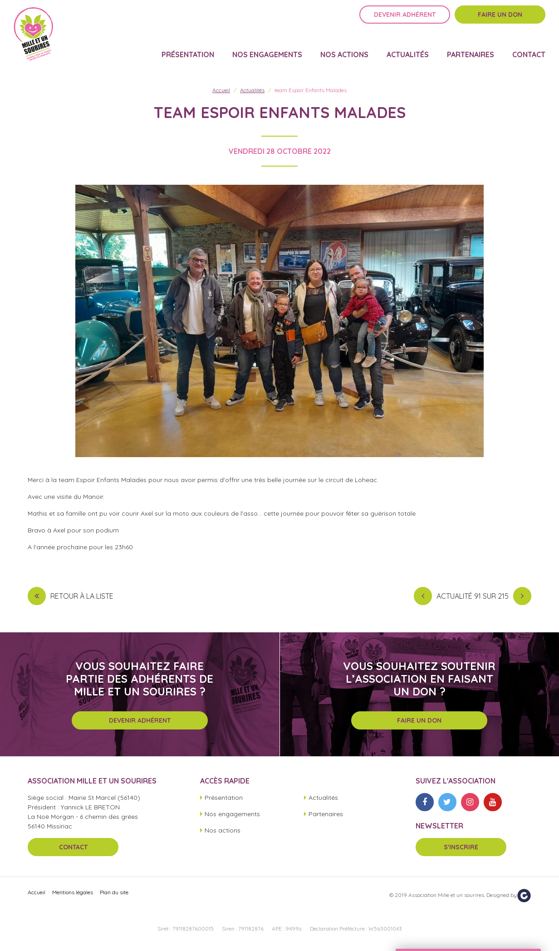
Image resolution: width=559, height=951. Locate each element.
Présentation (188, 48)
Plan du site (114, 892)
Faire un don (500, 21)
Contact (528, 48)
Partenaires (470, 48)
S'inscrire (461, 847)
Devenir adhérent (405, 21)
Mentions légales (72, 892)
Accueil (221, 90)
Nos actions (344, 48)
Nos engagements (267, 48)
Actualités (408, 48)
